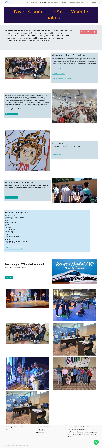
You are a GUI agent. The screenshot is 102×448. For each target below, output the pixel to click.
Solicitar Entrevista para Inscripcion (15, 248)
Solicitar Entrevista (88, 32)
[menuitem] (27, 2)
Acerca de (92, 427)
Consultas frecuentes (11, 114)
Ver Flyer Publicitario (58, 73)
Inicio (6, 429)
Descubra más (57, 154)
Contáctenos (39, 429)
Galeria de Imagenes (11, 197)
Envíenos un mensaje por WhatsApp (62, 78)
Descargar (9, 277)
